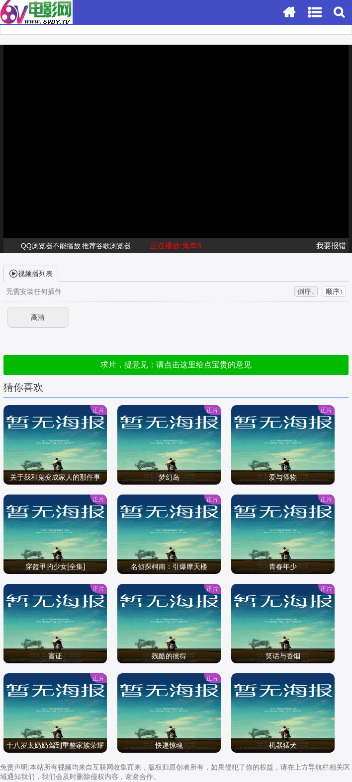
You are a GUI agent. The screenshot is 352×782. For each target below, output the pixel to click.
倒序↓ (306, 291)
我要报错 (331, 245)
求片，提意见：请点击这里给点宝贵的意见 (176, 364)
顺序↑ (334, 291)
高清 (38, 317)
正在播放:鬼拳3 (175, 245)
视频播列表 (31, 273)
